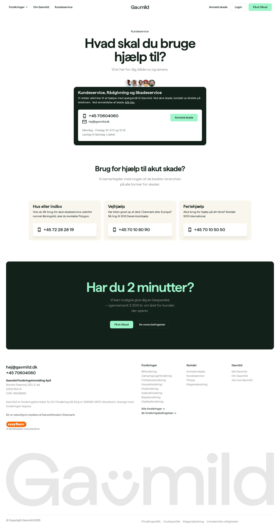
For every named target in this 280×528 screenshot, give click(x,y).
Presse (191, 380)
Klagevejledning (197, 384)
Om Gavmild (240, 376)
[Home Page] (140, 7)
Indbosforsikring (151, 393)
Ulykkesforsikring (152, 401)
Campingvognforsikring (156, 376)
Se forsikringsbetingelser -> (158, 413)
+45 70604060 (103, 115)
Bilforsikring (149, 371)
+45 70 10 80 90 (134, 229)
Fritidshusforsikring (153, 380)
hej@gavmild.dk (99, 121)
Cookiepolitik (171, 521)
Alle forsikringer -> (153, 408)
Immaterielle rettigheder (222, 521)
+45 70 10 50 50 (209, 229)
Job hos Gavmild (242, 380)
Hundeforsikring (151, 384)
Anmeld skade (196, 371)
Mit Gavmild (239, 371)
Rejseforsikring (151, 397)
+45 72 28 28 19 (59, 229)
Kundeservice (195, 376)
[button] (18, 7)
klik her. (130, 102)
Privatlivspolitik (151, 521)
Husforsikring (149, 388)
